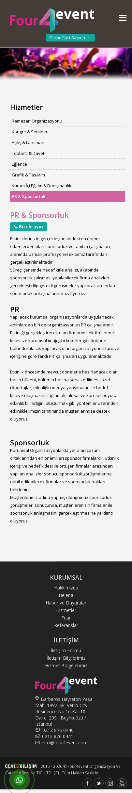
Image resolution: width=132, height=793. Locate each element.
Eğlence (19, 164)
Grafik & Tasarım (28, 175)
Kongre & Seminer (30, 132)
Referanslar (66, 625)
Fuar (66, 618)
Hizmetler (66, 610)
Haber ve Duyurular (66, 603)
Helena (66, 595)
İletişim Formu (66, 650)
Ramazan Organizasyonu (37, 121)
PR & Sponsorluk (28, 196)
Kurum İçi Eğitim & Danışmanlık (41, 186)
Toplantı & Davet (28, 153)
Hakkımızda (66, 588)
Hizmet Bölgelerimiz (66, 665)
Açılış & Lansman (28, 142)
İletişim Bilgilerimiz (66, 658)
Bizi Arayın (28, 226)
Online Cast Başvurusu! (70, 38)
